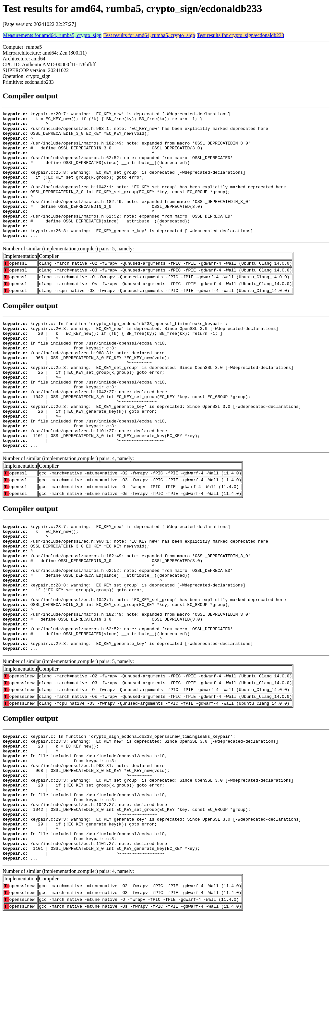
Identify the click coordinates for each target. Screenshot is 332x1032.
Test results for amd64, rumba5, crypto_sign (149, 35)
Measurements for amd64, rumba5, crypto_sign (52, 35)
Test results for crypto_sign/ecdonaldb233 (240, 35)
